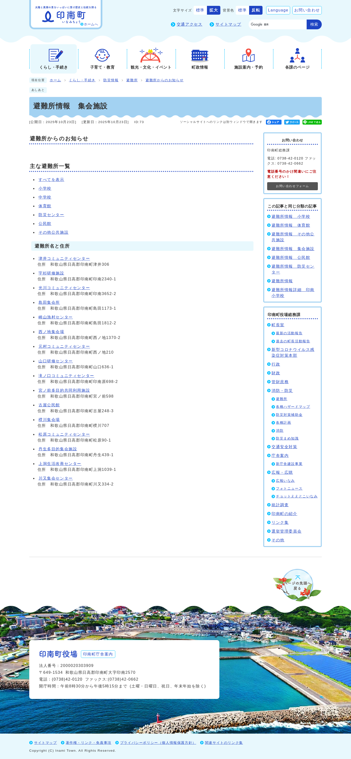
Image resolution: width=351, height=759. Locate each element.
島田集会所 (49, 302)
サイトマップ (228, 24)
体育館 (45, 206)
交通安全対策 (284, 447)
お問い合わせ (307, 10)
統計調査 (280, 505)
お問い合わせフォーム (292, 186)
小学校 (45, 188)
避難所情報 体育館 (291, 225)
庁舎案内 (280, 455)
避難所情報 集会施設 (293, 249)
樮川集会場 (49, 420)
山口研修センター (56, 361)
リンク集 (280, 522)
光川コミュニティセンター (64, 288)
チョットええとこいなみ (297, 496)
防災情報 (110, 80)
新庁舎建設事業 (289, 464)
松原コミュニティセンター (64, 434)
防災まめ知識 (287, 438)
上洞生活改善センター (60, 464)
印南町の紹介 (284, 514)
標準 (200, 10)
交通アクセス (190, 24)
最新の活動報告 (289, 333)
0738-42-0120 (290, 158)
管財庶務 (280, 382)
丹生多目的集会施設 (58, 449)
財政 (276, 373)
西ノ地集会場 (51, 332)
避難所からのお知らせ (165, 80)
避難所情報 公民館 (291, 257)
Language (278, 10)
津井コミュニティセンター (64, 258)
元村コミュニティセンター (64, 346)
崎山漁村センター (56, 317)
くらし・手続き (82, 80)
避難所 (132, 80)
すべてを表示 (51, 180)
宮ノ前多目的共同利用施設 (64, 390)
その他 (278, 540)
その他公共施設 (53, 232)
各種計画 (283, 422)
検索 (314, 24)
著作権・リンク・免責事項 (88, 742)
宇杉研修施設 (51, 273)
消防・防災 (282, 391)
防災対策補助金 (289, 415)
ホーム (55, 80)
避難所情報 (282, 281)
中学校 (45, 197)
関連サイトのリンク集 (224, 742)
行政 (276, 364)
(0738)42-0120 (67, 679)
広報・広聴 (282, 472)
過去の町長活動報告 (293, 341)
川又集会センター (56, 478)
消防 (279, 430)
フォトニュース (289, 488)
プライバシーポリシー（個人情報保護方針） (158, 742)
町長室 (278, 325)
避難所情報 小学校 (291, 216)
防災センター (51, 215)
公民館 (45, 223)
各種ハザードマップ (293, 407)
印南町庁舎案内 (99, 654)
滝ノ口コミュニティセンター (66, 376)
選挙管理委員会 (287, 531)
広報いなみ (285, 481)
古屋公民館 (49, 405)
